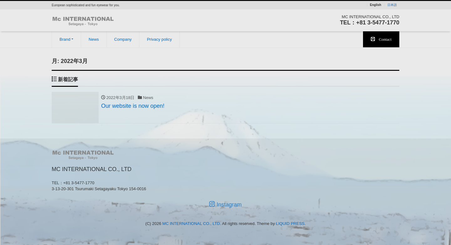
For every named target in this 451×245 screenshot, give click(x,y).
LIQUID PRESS (290, 223)
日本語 (392, 5)
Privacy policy (159, 39)
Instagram (225, 204)
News (94, 39)
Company (123, 39)
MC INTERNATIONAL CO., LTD (191, 223)
